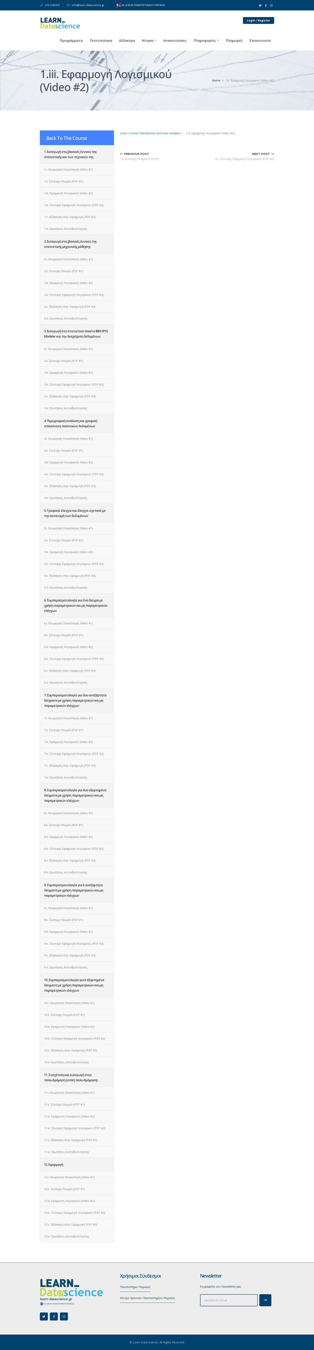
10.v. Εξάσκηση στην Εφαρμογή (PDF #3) (70, 1050)
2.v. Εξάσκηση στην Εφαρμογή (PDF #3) (70, 306)
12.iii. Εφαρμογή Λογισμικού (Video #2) (69, 1201)
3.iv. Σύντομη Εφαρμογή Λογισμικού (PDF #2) (74, 384)
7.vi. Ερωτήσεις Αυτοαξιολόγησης (65, 777)
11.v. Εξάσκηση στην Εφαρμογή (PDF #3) (70, 1140)
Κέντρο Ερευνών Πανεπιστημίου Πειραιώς (147, 1298)
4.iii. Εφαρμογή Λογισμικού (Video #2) (68, 462)
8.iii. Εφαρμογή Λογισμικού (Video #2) (68, 837)
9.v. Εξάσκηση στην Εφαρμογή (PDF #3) (70, 955)
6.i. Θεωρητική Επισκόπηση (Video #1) (68, 623)
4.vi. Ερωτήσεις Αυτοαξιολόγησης (65, 498)
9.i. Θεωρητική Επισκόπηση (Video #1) (68, 908)
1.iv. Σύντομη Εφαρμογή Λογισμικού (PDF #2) (74, 205)
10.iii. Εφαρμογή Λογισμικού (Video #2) (69, 1027)
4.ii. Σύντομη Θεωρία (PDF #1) (63, 450)
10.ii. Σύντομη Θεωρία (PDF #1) (64, 1015)
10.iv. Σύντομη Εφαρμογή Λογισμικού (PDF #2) (74, 1038)
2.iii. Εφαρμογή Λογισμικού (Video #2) (68, 283)
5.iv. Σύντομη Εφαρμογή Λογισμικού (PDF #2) (74, 564)
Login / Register (258, 20)
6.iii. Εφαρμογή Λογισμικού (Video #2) (68, 647)
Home (216, 80)
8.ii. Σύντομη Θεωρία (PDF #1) (63, 825)
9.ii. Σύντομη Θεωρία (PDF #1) (63, 920)
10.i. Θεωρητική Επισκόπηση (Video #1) (69, 1003)
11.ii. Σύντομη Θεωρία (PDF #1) (64, 1104)
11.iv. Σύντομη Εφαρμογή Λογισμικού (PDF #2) (74, 1128)
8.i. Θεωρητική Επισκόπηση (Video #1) (68, 813)
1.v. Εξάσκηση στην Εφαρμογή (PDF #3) (70, 217)
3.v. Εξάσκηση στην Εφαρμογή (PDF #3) (70, 396)
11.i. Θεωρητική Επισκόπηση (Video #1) (69, 1093)
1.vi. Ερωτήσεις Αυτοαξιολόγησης (65, 229)
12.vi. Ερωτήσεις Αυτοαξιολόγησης (66, 1236)
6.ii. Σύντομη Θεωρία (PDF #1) (63, 635)
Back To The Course (66, 138)
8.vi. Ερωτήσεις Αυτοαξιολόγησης (65, 872)
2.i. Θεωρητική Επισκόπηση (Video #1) (68, 259)
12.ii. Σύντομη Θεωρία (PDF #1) (64, 1189)
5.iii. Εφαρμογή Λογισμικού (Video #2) (68, 552)
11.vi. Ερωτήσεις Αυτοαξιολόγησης (66, 1152)
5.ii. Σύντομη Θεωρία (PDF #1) (63, 540)
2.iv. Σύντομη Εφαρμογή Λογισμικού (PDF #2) (74, 295)
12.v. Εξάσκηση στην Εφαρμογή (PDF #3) (70, 1224)
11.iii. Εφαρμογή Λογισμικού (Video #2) (69, 1116)
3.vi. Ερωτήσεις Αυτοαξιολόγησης (65, 408)
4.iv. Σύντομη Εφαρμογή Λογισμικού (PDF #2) (74, 474)
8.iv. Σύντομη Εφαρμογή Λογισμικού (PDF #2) (74, 848)
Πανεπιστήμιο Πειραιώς (135, 1287)
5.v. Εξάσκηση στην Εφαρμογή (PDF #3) (70, 576)
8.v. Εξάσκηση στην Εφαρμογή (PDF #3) (70, 860)
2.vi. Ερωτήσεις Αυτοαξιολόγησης (65, 318)
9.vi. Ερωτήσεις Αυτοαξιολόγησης (65, 967)
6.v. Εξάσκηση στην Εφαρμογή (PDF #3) (70, 670)
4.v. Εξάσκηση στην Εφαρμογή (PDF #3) (70, 486)
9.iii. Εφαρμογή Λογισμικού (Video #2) (68, 932)
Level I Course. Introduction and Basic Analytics (150, 133)
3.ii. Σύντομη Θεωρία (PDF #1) (63, 361)
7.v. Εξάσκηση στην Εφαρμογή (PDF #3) (70, 765)
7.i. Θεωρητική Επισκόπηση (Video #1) (68, 718)
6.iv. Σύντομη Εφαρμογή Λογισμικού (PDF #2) (74, 659)
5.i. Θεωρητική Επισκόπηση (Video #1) (68, 528)
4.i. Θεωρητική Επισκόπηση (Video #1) (68, 439)
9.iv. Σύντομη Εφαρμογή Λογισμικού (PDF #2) (74, 943)
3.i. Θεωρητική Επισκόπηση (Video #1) (68, 349)
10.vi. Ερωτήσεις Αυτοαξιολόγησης (66, 1062)
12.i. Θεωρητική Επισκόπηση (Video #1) (69, 1177)
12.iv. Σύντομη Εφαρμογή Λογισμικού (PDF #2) (74, 1213)
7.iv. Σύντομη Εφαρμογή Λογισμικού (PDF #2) (74, 754)
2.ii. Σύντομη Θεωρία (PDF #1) (63, 271)
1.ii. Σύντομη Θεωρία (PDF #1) (63, 181)
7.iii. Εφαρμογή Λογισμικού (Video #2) (68, 742)
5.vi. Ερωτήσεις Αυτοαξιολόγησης (65, 587)
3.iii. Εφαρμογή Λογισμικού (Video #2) (68, 372)
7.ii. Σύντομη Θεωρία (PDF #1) (63, 730)
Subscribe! (265, 1300)
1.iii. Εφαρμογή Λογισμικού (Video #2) (68, 193)
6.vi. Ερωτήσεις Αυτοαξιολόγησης (65, 682)
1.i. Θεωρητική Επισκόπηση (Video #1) (68, 169)
